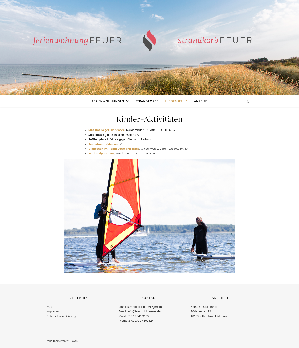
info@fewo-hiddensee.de (144, 311)
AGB (49, 307)
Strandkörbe (147, 101)
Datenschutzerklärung (61, 316)
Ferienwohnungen (108, 101)
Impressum (54, 311)
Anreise (200, 101)
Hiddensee (174, 101)
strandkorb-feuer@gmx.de (144, 307)
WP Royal (71, 340)
